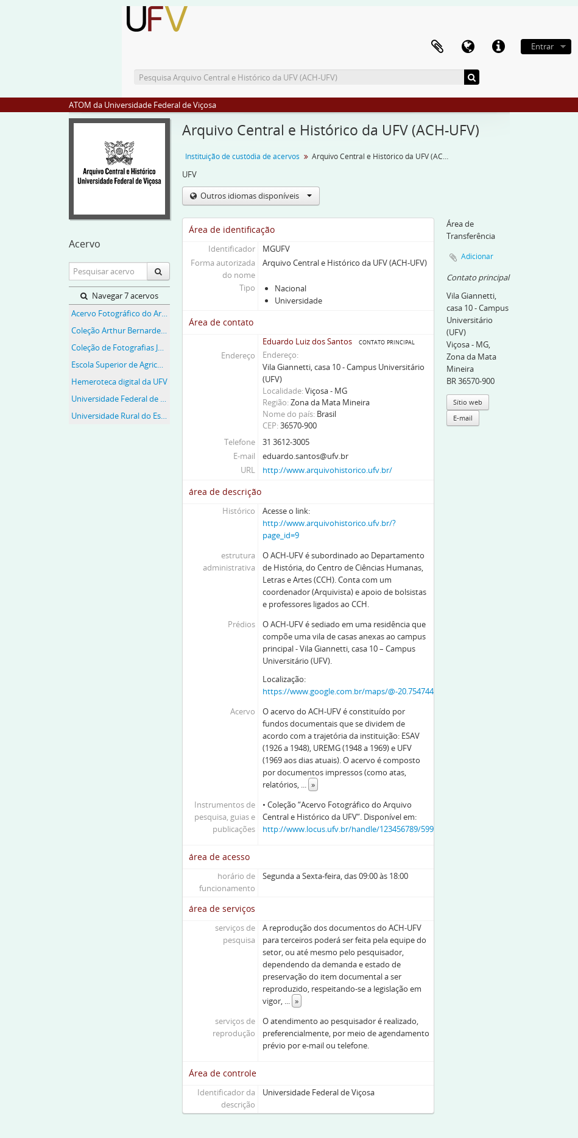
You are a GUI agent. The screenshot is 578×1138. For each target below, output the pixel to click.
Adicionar (477, 256)
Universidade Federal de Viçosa (120, 398)
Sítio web (467, 402)
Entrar (542, 46)
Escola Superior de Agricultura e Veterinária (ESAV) (120, 364)
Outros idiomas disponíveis (255, 195)
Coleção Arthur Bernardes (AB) (120, 330)
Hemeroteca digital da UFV (119, 381)
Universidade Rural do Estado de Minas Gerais (120, 415)
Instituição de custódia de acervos (242, 156)
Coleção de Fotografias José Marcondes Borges (120, 347)
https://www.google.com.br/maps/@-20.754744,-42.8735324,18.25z (382, 691)
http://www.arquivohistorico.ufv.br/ (327, 469)
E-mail (463, 417)
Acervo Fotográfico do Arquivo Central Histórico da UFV (120, 313)
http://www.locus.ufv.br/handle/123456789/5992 (350, 828)
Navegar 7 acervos (119, 295)
